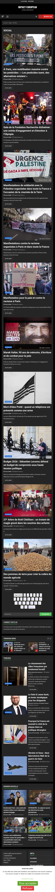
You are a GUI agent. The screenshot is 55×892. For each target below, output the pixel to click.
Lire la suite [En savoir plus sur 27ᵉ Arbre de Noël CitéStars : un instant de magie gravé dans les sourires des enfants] (9, 534)
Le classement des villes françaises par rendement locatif (15, 676)
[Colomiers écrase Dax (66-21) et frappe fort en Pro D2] (40, 825)
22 (22, 607)
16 (20, 603)
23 (26, 607)
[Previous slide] (48, 638)
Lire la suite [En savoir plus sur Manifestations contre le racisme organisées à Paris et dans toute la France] (9, 258)
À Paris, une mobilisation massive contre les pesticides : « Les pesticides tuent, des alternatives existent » (26, 73)
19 (31, 603)
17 (24, 603)
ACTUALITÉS (8, 64)
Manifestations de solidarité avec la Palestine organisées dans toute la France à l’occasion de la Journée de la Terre (27, 189)
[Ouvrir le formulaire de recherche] (36, 16)
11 (29, 599)
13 (36, 599)
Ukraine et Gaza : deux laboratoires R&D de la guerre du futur (15, 765)
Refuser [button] (27, 888)
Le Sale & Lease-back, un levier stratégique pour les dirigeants (15, 705)
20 (35, 603)
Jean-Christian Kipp (34, 732)
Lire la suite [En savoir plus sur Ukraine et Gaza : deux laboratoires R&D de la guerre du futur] (34, 778)
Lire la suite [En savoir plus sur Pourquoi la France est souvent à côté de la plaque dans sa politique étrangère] (34, 747)
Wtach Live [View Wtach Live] (45, 16)
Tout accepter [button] (28, 883)
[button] (3, 16)
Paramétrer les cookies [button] (27, 879)
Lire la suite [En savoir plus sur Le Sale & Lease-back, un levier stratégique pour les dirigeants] (34, 716)
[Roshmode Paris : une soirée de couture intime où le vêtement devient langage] (15, 797)
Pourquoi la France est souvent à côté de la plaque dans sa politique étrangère (15, 734)
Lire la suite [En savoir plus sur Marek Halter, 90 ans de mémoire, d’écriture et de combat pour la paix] (9, 367)
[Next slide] (50, 638)
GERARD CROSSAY (34, 814)
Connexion (33, 862)
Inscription (33, 858)
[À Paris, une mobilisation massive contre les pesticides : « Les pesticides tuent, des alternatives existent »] (15, 825)
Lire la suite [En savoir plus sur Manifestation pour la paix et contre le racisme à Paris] (9, 313)
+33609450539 (7, 856)
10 (25, 599)
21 (39, 603)
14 (40, 599)
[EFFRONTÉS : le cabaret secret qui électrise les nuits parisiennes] (40, 797)
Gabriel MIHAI (8, 79)
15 (16, 603)
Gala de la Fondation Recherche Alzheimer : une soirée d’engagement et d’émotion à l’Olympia (27, 131)
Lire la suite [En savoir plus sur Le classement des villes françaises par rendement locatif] (34, 689)
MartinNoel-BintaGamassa (36, 672)
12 (32, 599)
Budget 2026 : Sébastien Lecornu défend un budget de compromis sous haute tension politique (25, 465)
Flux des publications (36, 865)
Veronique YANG (9, 526)
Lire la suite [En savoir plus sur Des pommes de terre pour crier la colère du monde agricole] (9, 589)
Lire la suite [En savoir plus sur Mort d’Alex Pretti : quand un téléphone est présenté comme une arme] (9, 422)
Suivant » (31, 607)
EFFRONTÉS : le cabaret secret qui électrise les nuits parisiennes (33, 647)
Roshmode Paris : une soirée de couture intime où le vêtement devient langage (8, 647)
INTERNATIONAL (9, 741)
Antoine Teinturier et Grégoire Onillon (38, 703)
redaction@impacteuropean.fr (12, 853)
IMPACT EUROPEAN (27, 7)
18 (28, 603)
